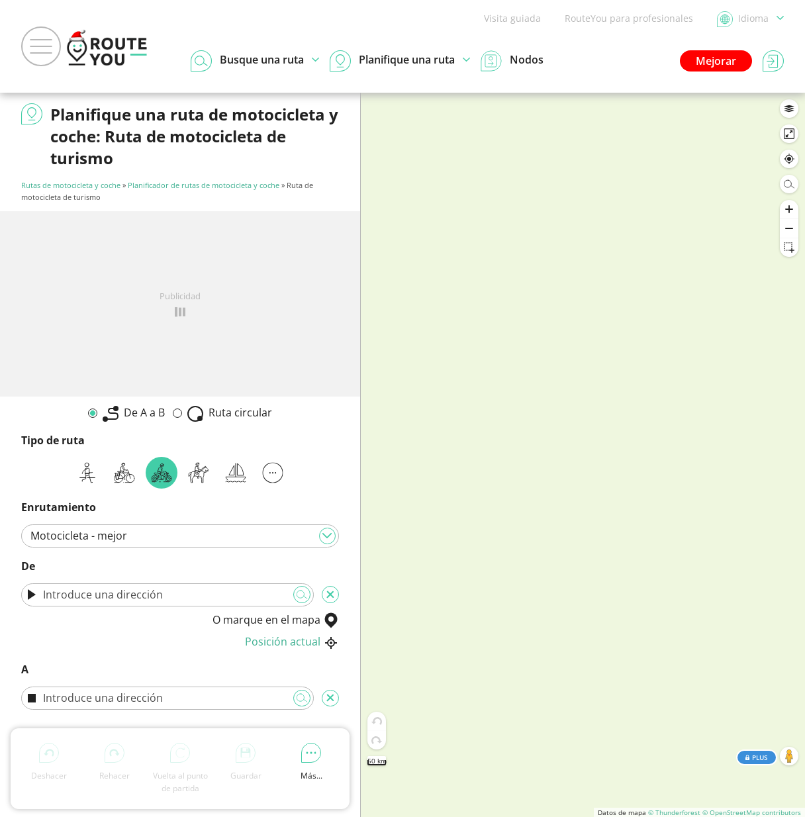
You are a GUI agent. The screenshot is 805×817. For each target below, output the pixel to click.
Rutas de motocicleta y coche (70, 185)
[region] (583, 455)
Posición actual (292, 641)
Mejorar (716, 61)
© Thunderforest (674, 812)
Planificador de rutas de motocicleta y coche (203, 185)
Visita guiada (512, 18)
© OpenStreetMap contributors (751, 812)
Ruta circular (229, 413)
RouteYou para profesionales (629, 18)
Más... (311, 762)
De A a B (134, 413)
